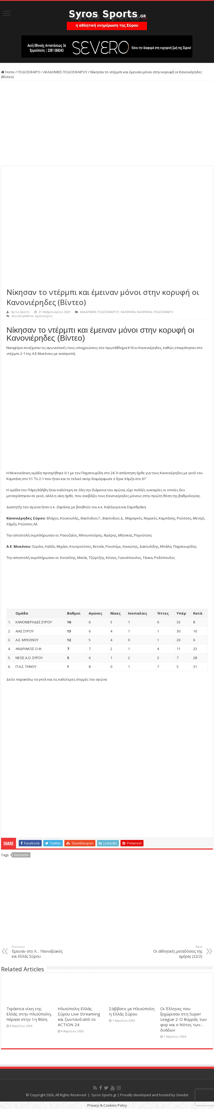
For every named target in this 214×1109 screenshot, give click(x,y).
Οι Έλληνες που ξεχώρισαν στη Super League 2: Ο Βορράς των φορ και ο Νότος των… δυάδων (183, 1019)
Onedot (182, 1094)
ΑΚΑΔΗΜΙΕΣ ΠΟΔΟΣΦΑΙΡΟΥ (65, 72)
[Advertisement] (107, 123)
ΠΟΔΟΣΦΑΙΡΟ (29, 72)
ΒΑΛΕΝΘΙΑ (128, 312)
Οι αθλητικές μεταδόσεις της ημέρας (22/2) (174, 952)
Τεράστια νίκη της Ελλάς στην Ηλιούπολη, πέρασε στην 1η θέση (29, 1014)
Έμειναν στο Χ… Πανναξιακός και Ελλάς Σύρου (39, 952)
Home (8, 72)
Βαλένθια (21, 855)
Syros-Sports (20, 312)
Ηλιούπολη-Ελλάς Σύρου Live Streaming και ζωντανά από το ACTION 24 (79, 1016)
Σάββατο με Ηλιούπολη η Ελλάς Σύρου (131, 1011)
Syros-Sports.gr (103, 1094)
